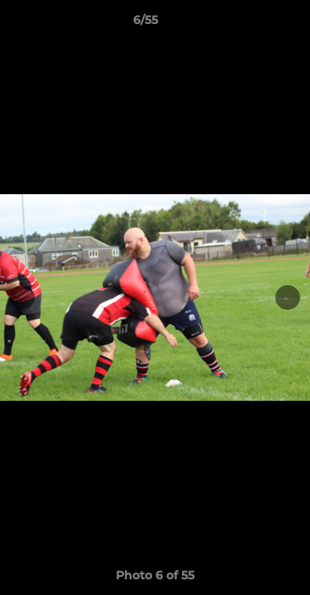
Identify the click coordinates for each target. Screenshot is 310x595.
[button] (250, 24)
